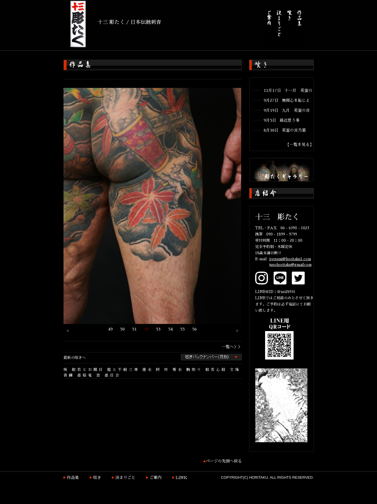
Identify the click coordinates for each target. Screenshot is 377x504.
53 (158, 329)
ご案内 (155, 478)
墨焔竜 (85, 375)
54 (170, 329)
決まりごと (125, 478)
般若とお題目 (88, 369)
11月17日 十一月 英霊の (288, 90)
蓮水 (147, 369)
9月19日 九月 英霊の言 (287, 110)
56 (194, 329)
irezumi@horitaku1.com (290, 259)
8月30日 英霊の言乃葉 (285, 130)
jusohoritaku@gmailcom (290, 265)
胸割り (194, 369)
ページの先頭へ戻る (224, 461)
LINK (181, 478)
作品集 (73, 478)
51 (134, 329)
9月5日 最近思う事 (282, 120)
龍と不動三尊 (123, 369)
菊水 (178, 369)
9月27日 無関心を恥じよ (287, 100)
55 (182, 329)
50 (122, 329)
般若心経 (216, 369)
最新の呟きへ (74, 358)
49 (110, 329)
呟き (97, 478)
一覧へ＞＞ (232, 347)
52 (146, 329)
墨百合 (113, 375)
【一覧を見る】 (300, 144)
